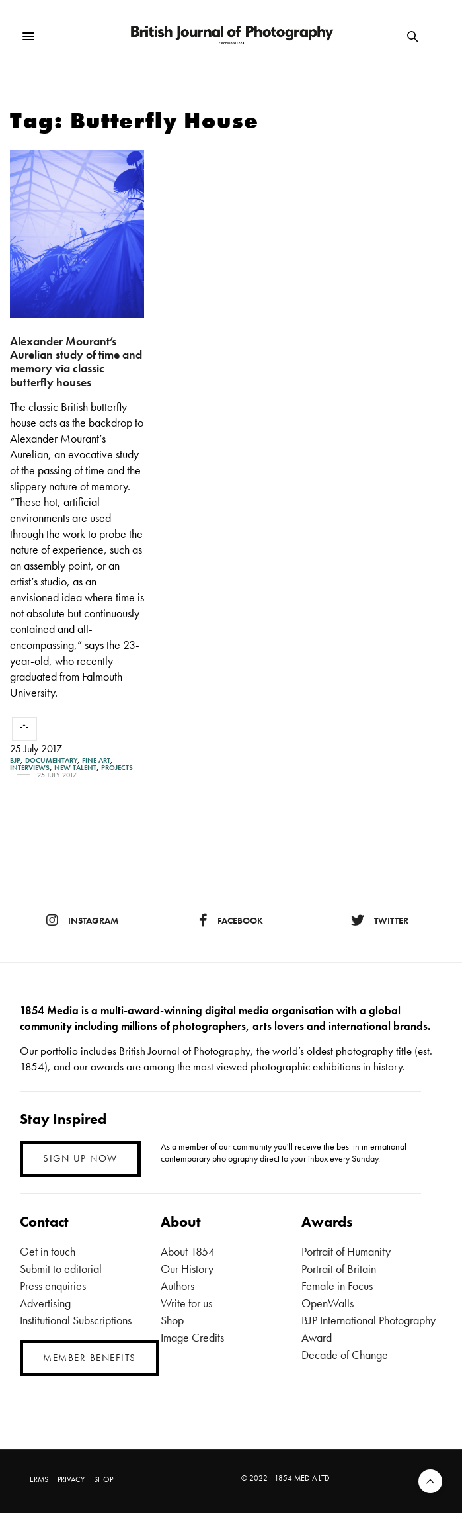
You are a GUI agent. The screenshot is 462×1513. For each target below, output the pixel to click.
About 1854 (188, 1251)
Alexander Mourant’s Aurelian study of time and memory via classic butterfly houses (76, 361)
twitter (379, 920)
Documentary (51, 760)
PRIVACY (71, 1479)
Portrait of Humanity (346, 1251)
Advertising (45, 1303)
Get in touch (47, 1251)
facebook (231, 920)
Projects (117, 767)
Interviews (30, 767)
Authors (177, 1285)
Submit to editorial (61, 1268)
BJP (15, 760)
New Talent (75, 767)
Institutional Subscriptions (76, 1320)
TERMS (37, 1479)
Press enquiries (53, 1285)
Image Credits (192, 1337)
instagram (82, 920)
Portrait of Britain (338, 1268)
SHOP (103, 1479)
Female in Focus (337, 1285)
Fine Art (96, 760)
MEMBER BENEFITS (89, 1357)
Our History (187, 1268)
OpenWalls (327, 1303)
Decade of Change (344, 1354)
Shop (172, 1320)
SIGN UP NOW (80, 1158)
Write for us (186, 1303)
